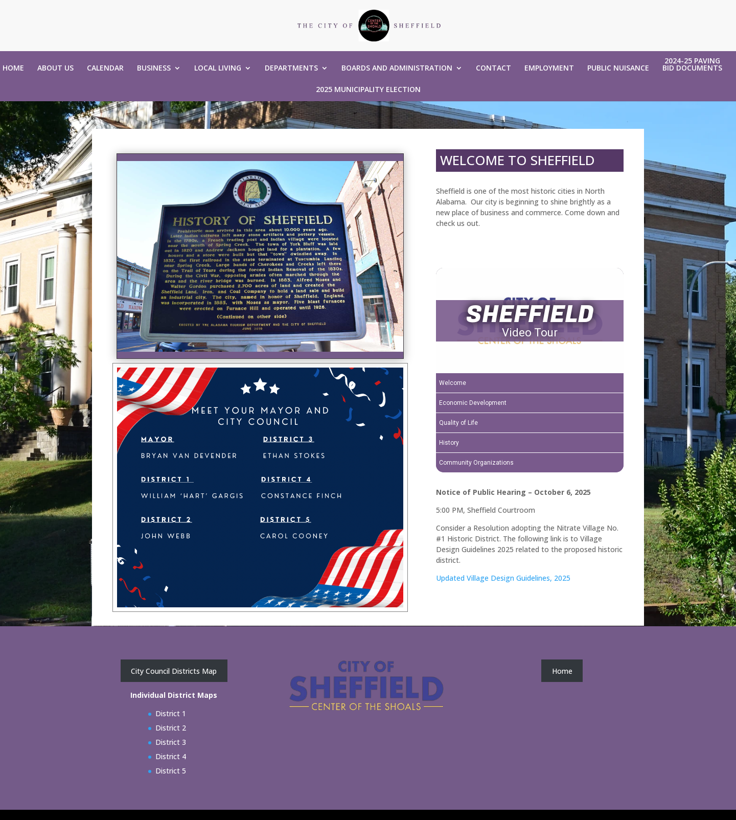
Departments (291, 68)
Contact (493, 68)
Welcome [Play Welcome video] (452, 382)
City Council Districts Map (174, 671)
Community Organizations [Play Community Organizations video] (476, 462)
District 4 (170, 756)
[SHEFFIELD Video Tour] (530, 320)
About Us (55, 68)
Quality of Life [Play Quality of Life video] (458, 422)
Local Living (217, 68)
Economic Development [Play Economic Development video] (473, 402)
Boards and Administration (396, 68)
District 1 (170, 713)
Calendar (105, 68)
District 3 (170, 742)
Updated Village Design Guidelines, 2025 (503, 578)
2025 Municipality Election (368, 90)
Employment (549, 68)
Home (13, 68)
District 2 (170, 728)
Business (154, 68)
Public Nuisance (618, 68)
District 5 (170, 771)
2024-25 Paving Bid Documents (692, 65)
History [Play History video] (449, 442)
